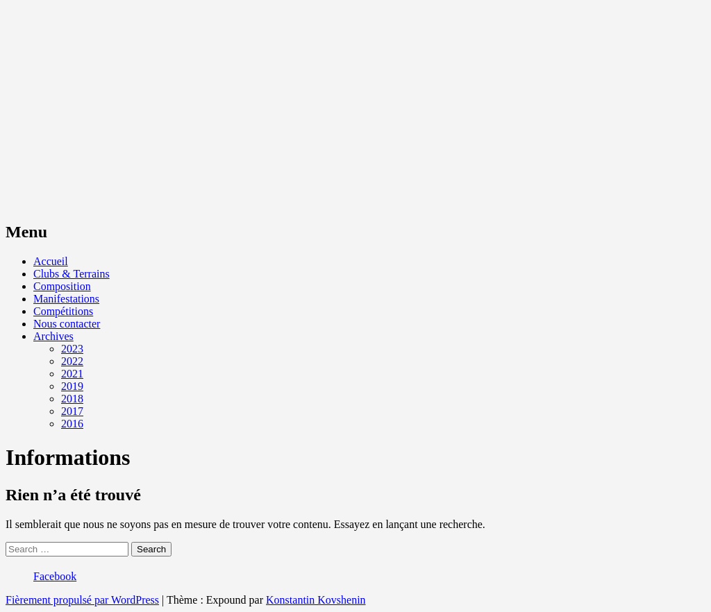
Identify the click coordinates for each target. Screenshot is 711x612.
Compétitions (63, 311)
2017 (72, 411)
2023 (72, 349)
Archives (53, 336)
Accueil (50, 261)
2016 (72, 424)
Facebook (54, 576)
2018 (72, 399)
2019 (72, 386)
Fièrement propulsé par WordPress (82, 600)
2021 (72, 374)
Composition (62, 286)
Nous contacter (66, 324)
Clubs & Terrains (71, 274)
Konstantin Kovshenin (316, 600)
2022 (72, 361)
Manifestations (66, 299)
